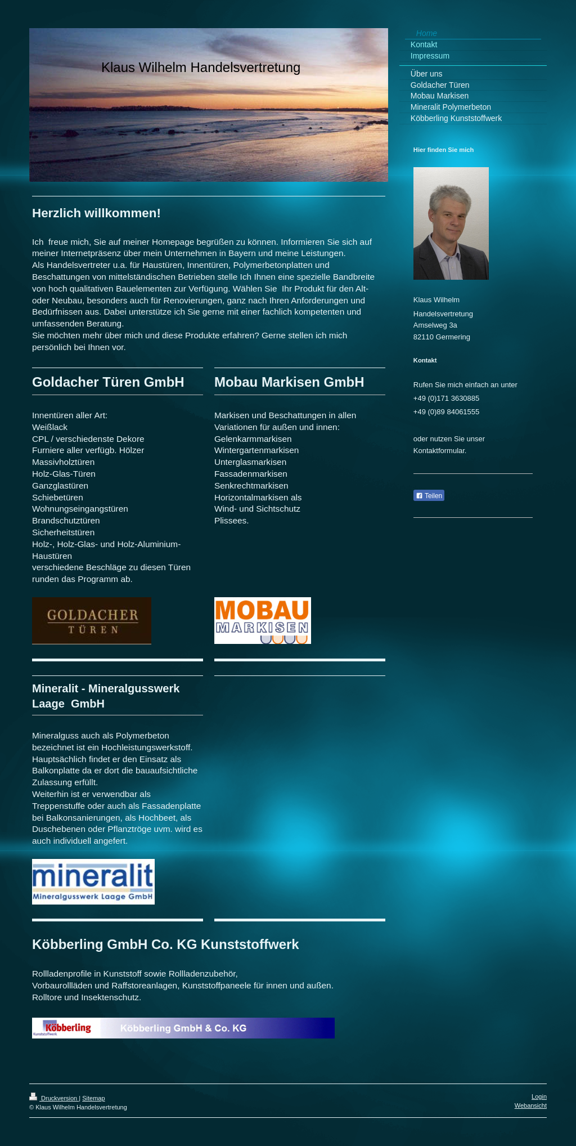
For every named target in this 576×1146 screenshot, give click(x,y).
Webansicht (531, 1105)
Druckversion (54, 1098)
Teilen (429, 496)
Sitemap (93, 1098)
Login (539, 1096)
